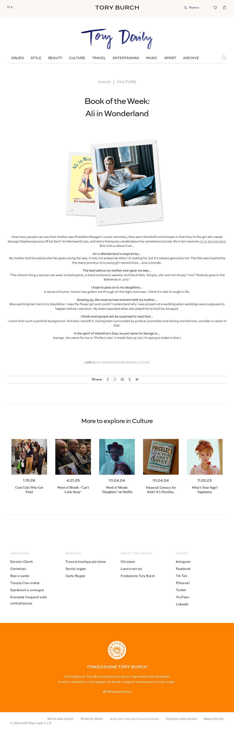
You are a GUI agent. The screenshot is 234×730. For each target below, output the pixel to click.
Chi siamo (128, 561)
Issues (17, 58)
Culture (77, 58)
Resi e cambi (19, 576)
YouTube (182, 597)
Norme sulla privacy (61, 718)
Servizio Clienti (21, 561)
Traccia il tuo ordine (25, 583)
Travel (99, 58)
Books (131, 362)
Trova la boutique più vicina (86, 561)
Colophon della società (181, 718)
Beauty (55, 58)
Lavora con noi (131, 569)
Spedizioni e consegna (27, 590)
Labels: (90, 362)
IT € (10, 7)
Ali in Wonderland (110, 362)
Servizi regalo (76, 569)
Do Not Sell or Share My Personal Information (134, 719)
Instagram (183, 561)
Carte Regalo (75, 576)
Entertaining (126, 58)
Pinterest (183, 583)
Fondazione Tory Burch (138, 576)
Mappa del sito (214, 718)
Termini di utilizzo (91, 718)
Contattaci (18, 569)
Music (151, 58)
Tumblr (181, 590)
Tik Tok (181, 576)
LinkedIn (182, 604)
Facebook (183, 569)
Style (36, 58)
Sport (170, 58)
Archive (191, 58)
